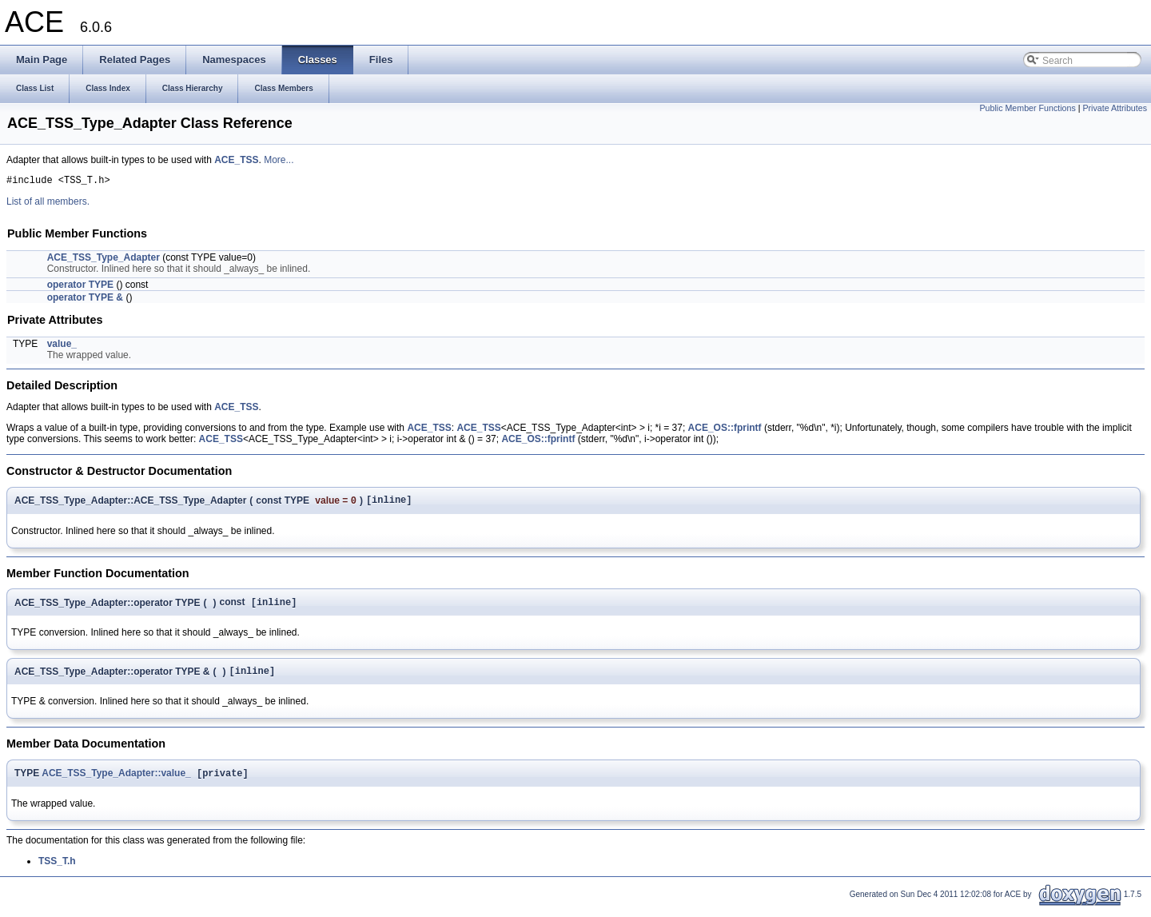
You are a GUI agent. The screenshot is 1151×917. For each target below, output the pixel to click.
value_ (62, 346)
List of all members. (48, 203)
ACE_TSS (236, 159)
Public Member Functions (1028, 108)
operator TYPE (80, 287)
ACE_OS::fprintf (725, 430)
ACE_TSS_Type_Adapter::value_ (116, 782)
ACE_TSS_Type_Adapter (103, 259)
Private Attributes (1114, 108)
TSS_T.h (57, 870)
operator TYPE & (85, 299)
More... (278, 159)
